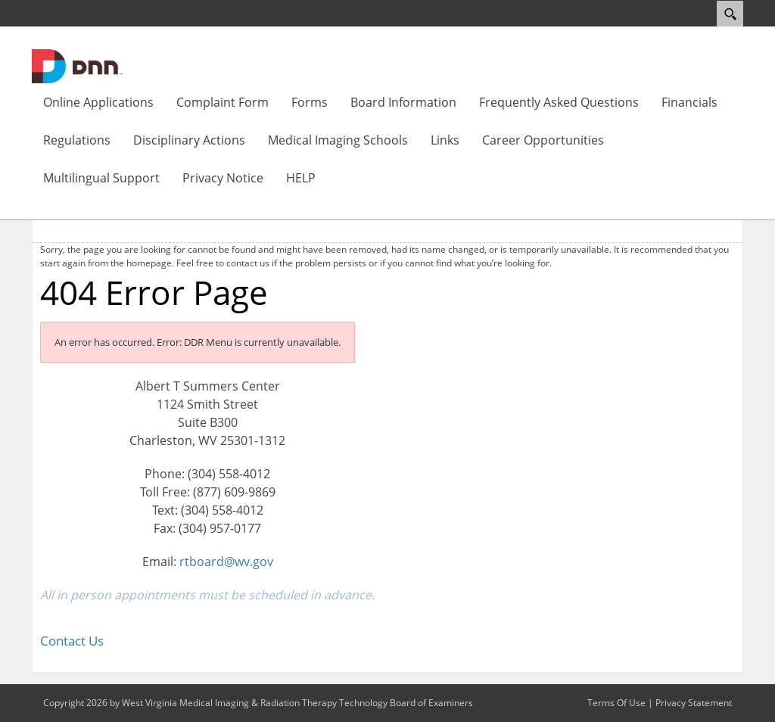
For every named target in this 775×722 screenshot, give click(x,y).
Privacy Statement (693, 702)
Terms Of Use (616, 702)
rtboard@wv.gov (226, 561)
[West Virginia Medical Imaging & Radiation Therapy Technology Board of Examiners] (77, 65)
